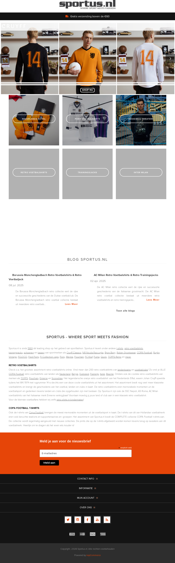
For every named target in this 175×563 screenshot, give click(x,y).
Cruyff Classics (74, 352)
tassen (41, 352)
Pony (62, 356)
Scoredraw (57, 378)
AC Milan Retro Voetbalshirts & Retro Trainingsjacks (126, 275)
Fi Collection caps (49, 356)
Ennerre (44, 378)
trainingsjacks (15, 352)
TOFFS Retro (114, 356)
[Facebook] (87, 519)
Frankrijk (94, 374)
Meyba (69, 356)
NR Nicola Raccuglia (92, 352)
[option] (87, 58)
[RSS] (107, 519)
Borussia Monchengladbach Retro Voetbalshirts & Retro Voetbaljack (45, 277)
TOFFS (24, 378)
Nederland (64, 374)
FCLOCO (22, 356)
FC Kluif (88, 356)
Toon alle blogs (125, 310)
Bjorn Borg (110, 352)
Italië (102, 374)
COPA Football (144, 352)
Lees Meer (71, 304)
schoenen (29, 352)
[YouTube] (97, 519)
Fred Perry (33, 356)
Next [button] (170, 58)
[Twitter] (68, 519)
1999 (30, 348)
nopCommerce (93, 555)
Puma (96, 356)
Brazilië (110, 374)
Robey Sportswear (126, 352)
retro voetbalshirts (133, 348)
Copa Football (36, 412)
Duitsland (84, 374)
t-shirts (120, 348)
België (75, 374)
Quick (104, 356)
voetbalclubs (141, 369)
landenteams (124, 369)
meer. (128, 356)
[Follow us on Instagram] (78, 519)
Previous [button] (4, 58)
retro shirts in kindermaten (70, 399)
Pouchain (79, 356)
